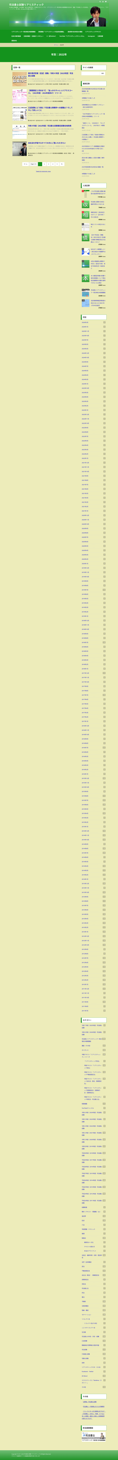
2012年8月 (93, 953)
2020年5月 (93, 546)
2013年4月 (93, 918)
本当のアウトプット (94, 1251)
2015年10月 (93, 787)
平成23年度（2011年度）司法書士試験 (94, 1201)
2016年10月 (93, 734)
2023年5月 (93, 392)
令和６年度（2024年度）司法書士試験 (94, 1113)
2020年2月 (93, 559)
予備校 (93, 1301)
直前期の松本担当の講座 (75, 32)
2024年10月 (93, 357)
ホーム (25, 164)
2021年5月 (93, 493)
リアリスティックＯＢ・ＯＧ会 (93, 1367)
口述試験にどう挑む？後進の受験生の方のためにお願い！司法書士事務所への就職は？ (93, 137)
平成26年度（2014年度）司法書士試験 (94, 1181)
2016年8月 (93, 743)
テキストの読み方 (94, 1246)
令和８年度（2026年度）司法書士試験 (94, 1033)
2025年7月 (93, 340)
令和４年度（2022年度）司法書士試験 (56, 84)
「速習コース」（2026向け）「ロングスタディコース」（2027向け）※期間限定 (93, 125)
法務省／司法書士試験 (89, 1402)
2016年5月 (93, 756)
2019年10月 (93, 576)
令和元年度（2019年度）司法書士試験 (94, 1147)
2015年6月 (93, 804)
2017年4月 (93, 708)
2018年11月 (93, 625)
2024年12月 (93, 353)
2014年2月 (93, 875)
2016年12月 (93, 726)
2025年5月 (93, 344)
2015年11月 (93, 783)
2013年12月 (93, 883)
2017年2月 (93, 717)
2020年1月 (93, 563)
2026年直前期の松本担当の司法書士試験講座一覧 (93, 90)
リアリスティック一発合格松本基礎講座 (23, 32)
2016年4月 (93, 761)
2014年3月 (93, 870)
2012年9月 (93, 949)
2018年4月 (93, 655)
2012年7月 (93, 958)
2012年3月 (93, 975)
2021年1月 (93, 511)
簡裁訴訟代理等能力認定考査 (93, 1345)
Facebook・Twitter (93, 1371)
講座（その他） (93, 1045)
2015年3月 (93, 818)
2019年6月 (93, 594)
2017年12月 (93, 673)
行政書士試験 (93, 1354)
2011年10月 (93, 997)
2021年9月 (93, 476)
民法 (93, 1266)
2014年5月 (93, 861)
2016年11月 (93, 730)
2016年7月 (93, 747)
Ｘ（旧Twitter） (51, 36)
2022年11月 (93, 419)
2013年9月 (93, 897)
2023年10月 (93, 388)
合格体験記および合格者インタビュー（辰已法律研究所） (93, 106)
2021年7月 (93, 484)
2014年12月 (93, 831)
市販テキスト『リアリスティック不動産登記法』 (95, 1073)
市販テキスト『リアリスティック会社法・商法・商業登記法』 (95, 1081)
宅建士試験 (93, 1358)
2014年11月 (93, 835)
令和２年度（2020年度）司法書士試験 (94, 1140)
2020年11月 (93, 520)
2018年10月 (93, 629)
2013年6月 (93, 910)
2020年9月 (93, 528)
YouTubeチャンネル (93, 1108)
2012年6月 (93, 962)
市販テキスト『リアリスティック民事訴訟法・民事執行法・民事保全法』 (95, 1090)
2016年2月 (93, 769)
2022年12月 (93, 414)
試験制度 (93, 1207)
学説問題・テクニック (93, 1229)
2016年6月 (93, 752)
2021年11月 (93, 467)
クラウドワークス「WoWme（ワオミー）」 (94, 1381)
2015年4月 (93, 813)
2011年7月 (93, 1011)
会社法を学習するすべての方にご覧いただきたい (47, 143)
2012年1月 (93, 984)
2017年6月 (93, 699)
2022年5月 (93, 441)
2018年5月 (93, 651)
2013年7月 (93, 905)
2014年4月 (93, 866)
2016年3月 (93, 765)
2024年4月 (93, 375)
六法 (93, 1225)
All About (93, 1376)
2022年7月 (93, 436)
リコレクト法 (93, 1319)
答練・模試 (93, 1310)
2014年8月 (93, 848)
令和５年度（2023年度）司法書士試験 (94, 1120)
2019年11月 (93, 572)
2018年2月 (93, 664)
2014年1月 (93, 879)
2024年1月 (93, 384)
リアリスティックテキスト (93, 32)
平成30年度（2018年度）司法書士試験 (94, 1154)
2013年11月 (93, 888)
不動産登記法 (93, 1271)
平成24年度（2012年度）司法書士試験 (94, 1195)
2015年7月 (93, 800)
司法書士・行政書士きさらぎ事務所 (93, 1406)
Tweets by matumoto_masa (43, 171)
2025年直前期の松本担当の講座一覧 (92, 167)
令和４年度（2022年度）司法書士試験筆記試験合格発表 (49, 126)
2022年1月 (93, 458)
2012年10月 (93, 945)
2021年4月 (93, 498)
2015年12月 (93, 778)
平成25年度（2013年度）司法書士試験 (94, 1188)
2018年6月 (93, 647)
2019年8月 (93, 585)
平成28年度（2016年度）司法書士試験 (94, 1167)
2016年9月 (93, 739)
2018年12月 (93, 620)
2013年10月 (93, 892)
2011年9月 (93, 1002)
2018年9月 (93, 634)
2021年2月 (93, 506)
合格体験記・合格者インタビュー (34, 36)
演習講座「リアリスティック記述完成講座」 (51, 32)
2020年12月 (93, 515)
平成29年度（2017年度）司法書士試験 (94, 1161)
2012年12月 (93, 936)
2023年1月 (93, 410)
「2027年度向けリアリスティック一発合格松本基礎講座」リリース (93, 115)
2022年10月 (93, 423)
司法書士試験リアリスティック (26, 4)
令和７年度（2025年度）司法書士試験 (94, 1026)
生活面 (93, 1332)
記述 (68, 84)
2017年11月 (93, 677)
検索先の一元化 (94, 1242)
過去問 (93, 1216)
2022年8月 (93, 432)
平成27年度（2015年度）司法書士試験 (94, 1174)
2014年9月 (93, 844)
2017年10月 (93, 682)
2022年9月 (93, 427)
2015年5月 (93, 809)
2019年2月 (93, 612)
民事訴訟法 (93, 1279)
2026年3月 (93, 322)
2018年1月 (93, 669)
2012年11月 (93, 940)
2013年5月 (93, 914)
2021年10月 (93, 471)
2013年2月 (93, 927)
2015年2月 (93, 822)
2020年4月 (93, 550)
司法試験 (93, 1349)
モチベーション (93, 1314)
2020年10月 (93, 524)
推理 (93, 1233)
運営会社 (14, 40)
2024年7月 (93, 366)
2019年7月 (93, 590)
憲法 (93, 1297)
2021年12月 (93, 462)
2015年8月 (93, 796)
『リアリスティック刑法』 (94, 1061)
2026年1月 (93, 327)
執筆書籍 (93, 1104)
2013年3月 (93, 923)
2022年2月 (93, 454)
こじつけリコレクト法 (93, 1327)
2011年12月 (93, 989)
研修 (93, 1363)
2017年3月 (93, 712)
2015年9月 (93, 791)
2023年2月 (93, 406)
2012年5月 (93, 967)
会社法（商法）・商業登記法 (93, 1275)
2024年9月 (93, 362)
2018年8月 (93, 638)
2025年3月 (93, 348)
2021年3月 (93, 502)
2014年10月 (93, 839)
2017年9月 (93, 686)
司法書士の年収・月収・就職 (93, 1336)
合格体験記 (93, 1306)
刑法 (93, 1293)
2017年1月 (93, 721)
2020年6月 (93, 541)
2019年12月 (93, 568)
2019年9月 (93, 581)
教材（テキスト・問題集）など (93, 1211)
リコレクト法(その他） (94, 1323)
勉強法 (93, 1238)
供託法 (93, 1284)
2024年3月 (93, 379)
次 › (62, 164)
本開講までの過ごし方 (88, 98)
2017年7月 (93, 695)
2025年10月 (93, 335)
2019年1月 (93, 616)
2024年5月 (93, 370)
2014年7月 (93, 853)
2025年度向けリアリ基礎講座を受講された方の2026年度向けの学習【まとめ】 (93, 148)
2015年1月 (93, 826)
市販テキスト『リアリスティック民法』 (95, 1066)
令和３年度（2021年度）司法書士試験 (94, 1134)
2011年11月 (93, 993)
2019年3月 (93, 607)
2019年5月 (93, 598)
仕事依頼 (100, 36)
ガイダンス (93, 1050)
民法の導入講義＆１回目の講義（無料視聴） (93, 159)
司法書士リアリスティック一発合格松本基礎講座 (50, 101)
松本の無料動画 (16, 36)
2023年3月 (93, 401)
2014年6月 (93, 857)
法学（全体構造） (93, 1262)
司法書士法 (93, 1288)
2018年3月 (93, 660)
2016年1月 (93, 774)
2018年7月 (93, 642)
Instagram (91, 36)
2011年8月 (93, 1006)
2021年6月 (93, 489)
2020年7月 (93, 537)
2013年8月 (93, 901)
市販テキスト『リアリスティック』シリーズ (94, 1055)
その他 (93, 1387)
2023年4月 (93, 397)
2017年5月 (93, 704)
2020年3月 (93, 555)
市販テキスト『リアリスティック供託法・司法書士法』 (95, 1098)
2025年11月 (93, 331)
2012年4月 (93, 971)
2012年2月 (93, 980)
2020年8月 (93, 533)
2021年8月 (93, 480)
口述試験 (69, 120)
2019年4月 (93, 603)
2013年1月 (93, 932)
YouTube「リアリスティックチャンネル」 (72, 36)
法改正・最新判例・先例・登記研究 (94, 1256)
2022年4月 (93, 445)
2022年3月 (93, 449)
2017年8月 (93, 690)
